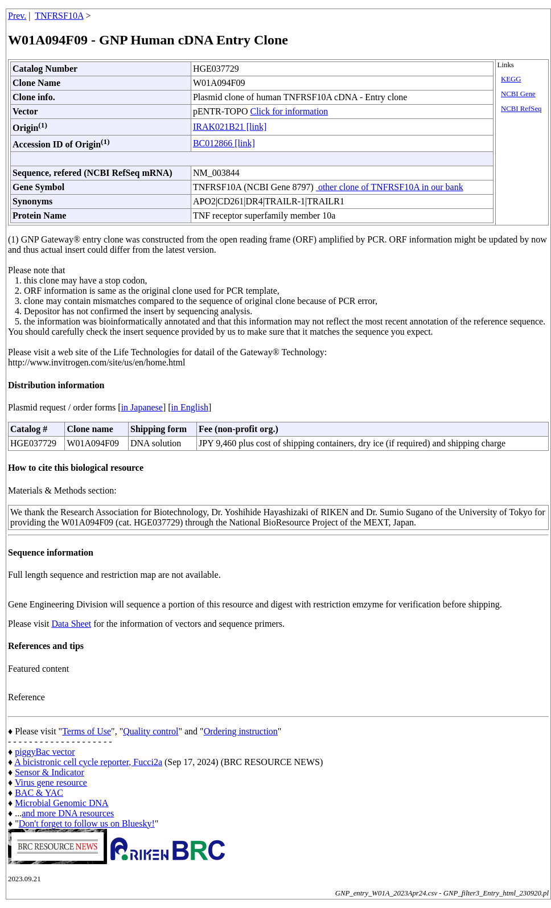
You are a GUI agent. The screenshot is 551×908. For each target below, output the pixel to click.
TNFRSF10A (59, 15)
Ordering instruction (241, 731)
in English (189, 407)
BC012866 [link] (224, 143)
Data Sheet (71, 623)
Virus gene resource (51, 782)
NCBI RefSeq (521, 109)
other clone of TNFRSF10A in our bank (389, 187)
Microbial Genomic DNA (61, 803)
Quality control (150, 731)
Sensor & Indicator (49, 772)
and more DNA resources (68, 813)
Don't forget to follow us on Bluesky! (87, 823)
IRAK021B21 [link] (229, 127)
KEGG (511, 79)
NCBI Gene (518, 94)
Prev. (17, 15)
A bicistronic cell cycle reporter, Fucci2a (88, 762)
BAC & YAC (39, 793)
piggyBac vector (45, 752)
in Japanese (142, 407)
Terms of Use (86, 731)
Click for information (289, 111)
